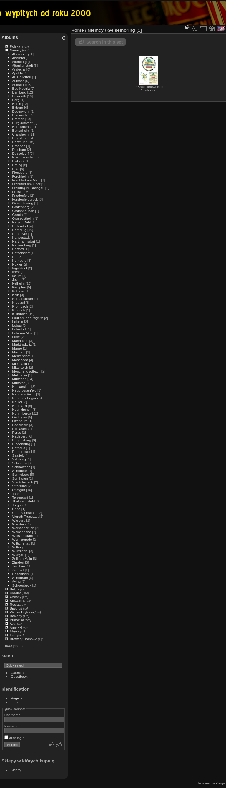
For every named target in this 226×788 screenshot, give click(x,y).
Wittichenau (21, 543)
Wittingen (19, 547)
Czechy (15, 597)
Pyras (16, 432)
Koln (15, 295)
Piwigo (220, 783)
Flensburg (19, 172)
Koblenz (18, 291)
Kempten (19, 287)
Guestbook (19, 676)
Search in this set (104, 41)
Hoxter (17, 264)
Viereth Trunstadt (25, 516)
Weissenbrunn (23, 528)
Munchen (19, 379)
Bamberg (19, 92)
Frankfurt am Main (26, 180)
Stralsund (19, 486)
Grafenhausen (23, 211)
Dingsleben (20, 138)
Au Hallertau (21, 77)
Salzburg (19, 459)
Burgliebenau (22, 126)
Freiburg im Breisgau (28, 188)
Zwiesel (18, 570)
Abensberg (20, 54)
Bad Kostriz (21, 88)
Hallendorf (20, 226)
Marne (17, 348)
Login (15, 702)
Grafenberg (21, 207)
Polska (15, 46)
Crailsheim (20, 134)
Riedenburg (21, 444)
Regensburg (21, 440)
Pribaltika (17, 620)
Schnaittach (21, 467)
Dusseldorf (20, 153)
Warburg (18, 520)
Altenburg (19, 62)
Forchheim (20, 176)
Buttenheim (21, 130)
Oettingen (19, 417)
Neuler (17, 402)
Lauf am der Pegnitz (27, 318)
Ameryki (16, 627)
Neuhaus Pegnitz (25, 398)
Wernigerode (22, 539)
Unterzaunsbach (24, 513)
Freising (18, 191)
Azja (13, 623)
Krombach (20, 306)
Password (12, 726)
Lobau (17, 325)
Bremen (18, 119)
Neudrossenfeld (24, 390)
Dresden (18, 146)
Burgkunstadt (22, 123)
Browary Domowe (23, 639)
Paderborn (20, 425)
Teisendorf (20, 497)
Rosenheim (21, 574)
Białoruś (16, 608)
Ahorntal (18, 58)
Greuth (17, 214)
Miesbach (19, 363)
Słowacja (17, 600)
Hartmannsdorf (23, 241)
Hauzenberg (21, 245)
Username (12, 715)
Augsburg (19, 84)
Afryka (14, 631)
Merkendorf (21, 356)
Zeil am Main (22, 558)
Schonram (20, 578)
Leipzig (17, 321)
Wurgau (18, 555)
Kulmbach (19, 314)
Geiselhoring (22, 203)
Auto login (14, 738)
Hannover (19, 234)
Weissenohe (21, 532)
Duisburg (19, 149)
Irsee (16, 272)
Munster (18, 383)
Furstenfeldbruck (25, 199)
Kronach (18, 310)
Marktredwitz (22, 344)
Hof (14, 256)
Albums (9, 37)
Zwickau (18, 566)
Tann (16, 493)
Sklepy (16, 770)
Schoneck (19, 471)
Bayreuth (19, 96)
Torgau (17, 505)
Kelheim (18, 283)
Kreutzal (18, 302)
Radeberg (19, 436)
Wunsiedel (20, 551)
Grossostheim (23, 218)
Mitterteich (20, 367)
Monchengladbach (26, 371)
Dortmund (19, 142)
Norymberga (21, 413)
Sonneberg (20, 474)
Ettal (15, 169)
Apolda (17, 73)
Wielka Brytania (22, 612)
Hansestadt (21, 237)
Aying (16, 581)
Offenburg (19, 421)
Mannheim (20, 341)
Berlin (16, 104)
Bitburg (17, 107)
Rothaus (18, 448)
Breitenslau (20, 115)
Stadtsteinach (22, 482)
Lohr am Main (22, 333)
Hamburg (19, 230)
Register (17, 698)
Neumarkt (19, 406)
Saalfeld (18, 455)
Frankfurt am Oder (26, 184)
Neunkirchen (21, 409)
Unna (16, 509)
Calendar (18, 673)
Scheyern (19, 463)
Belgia (14, 589)
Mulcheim (19, 375)
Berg (15, 100)
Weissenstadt (22, 535)
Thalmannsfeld (23, 501)
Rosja (14, 604)
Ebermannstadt (24, 157)
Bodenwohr (21, 111)
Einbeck (18, 161)
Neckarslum (21, 386)
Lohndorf (19, 329)
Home (77, 30)
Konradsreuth (22, 298)
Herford (18, 249)
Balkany (16, 616)
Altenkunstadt (22, 65)
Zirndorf (18, 562)
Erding (17, 165)
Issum (16, 276)
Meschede (20, 360)
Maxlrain (18, 352)
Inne (13, 635)
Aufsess (18, 81)
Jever (16, 279)
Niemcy (15, 50)
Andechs (19, 69)
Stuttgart (18, 490)
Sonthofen (20, 478)
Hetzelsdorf (21, 253)
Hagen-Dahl (21, 222)
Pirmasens (20, 428)
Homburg (19, 260)
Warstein (19, 524)
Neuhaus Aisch (23, 394)
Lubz (16, 337)
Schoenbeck (21, 585)
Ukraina (16, 593)
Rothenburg (21, 451)
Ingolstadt (19, 268)
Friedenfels (20, 195)
